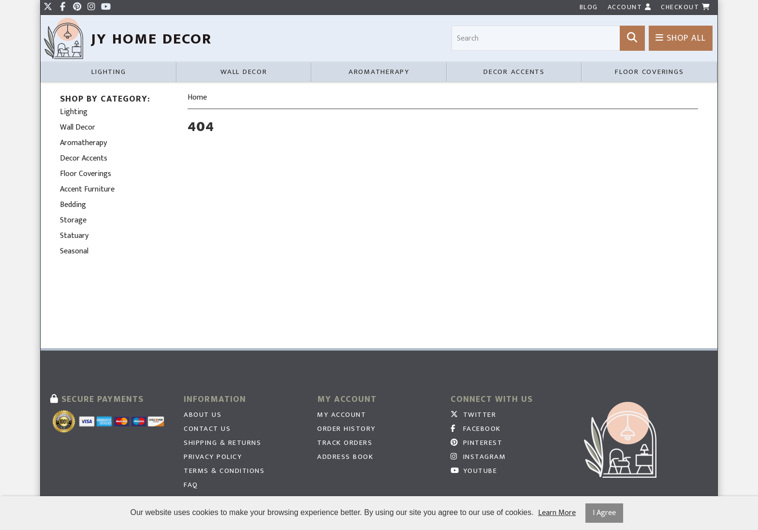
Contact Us (207, 429)
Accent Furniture (87, 189)
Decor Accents (514, 72)
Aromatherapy (379, 72)
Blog (589, 7)
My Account (341, 415)
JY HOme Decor (151, 38)
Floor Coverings (649, 72)
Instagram (478, 457)
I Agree (604, 512)
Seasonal (74, 251)
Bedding (73, 204)
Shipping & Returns (222, 443)
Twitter (473, 415)
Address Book (345, 457)
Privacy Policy (213, 457)
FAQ (191, 485)
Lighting (108, 72)
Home (197, 97)
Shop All (681, 38)
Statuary (74, 235)
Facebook (476, 429)
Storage (73, 220)
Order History (346, 429)
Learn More (557, 513)
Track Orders (344, 443)
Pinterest (476, 443)
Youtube (474, 471)
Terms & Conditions (224, 471)
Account (630, 7)
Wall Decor (243, 72)
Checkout (685, 7)
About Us (202, 415)
